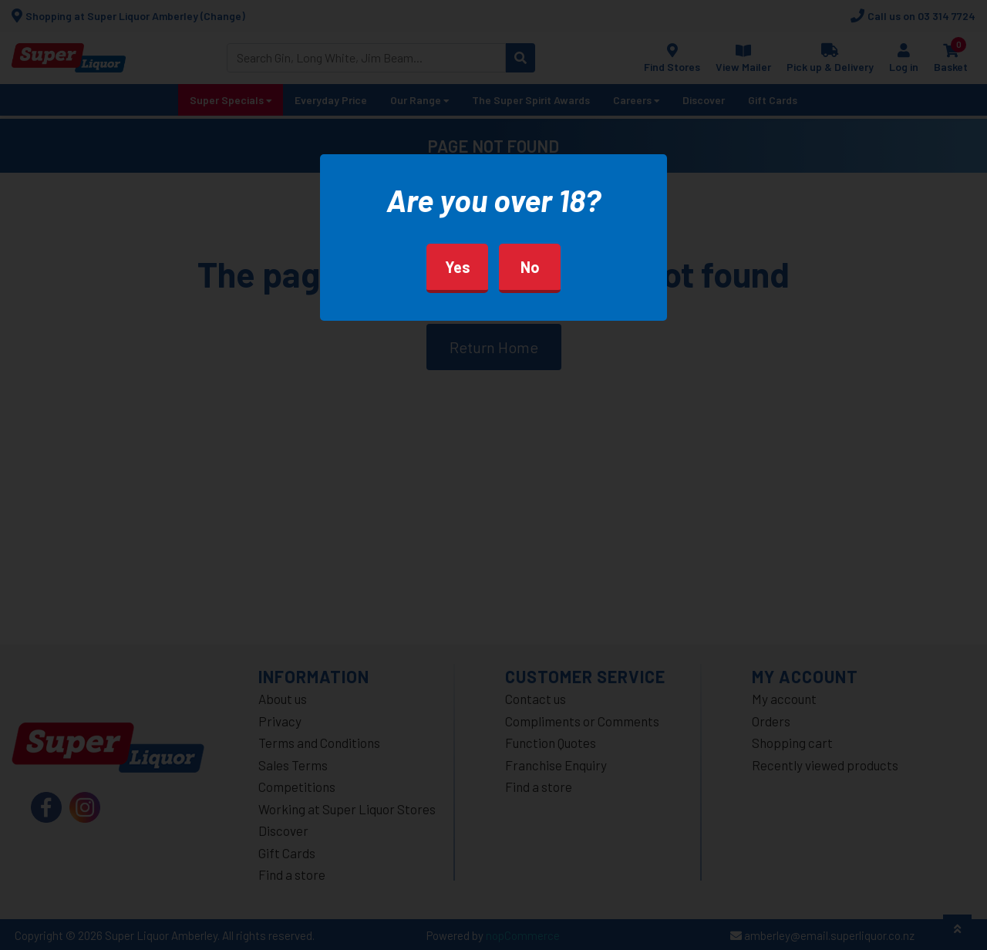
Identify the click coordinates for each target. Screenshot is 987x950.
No (530, 267)
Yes (457, 267)
